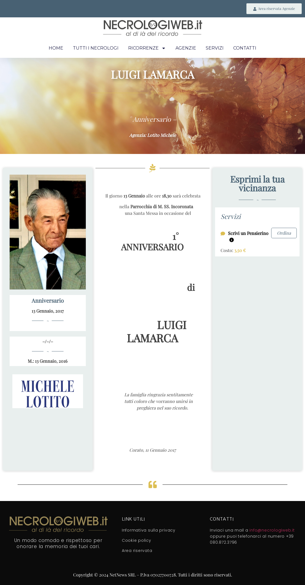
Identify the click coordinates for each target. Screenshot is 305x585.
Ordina (284, 233)
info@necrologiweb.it (272, 530)
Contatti (244, 48)
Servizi (215, 48)
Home (56, 48)
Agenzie (185, 48)
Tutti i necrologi (96, 48)
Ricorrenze (147, 49)
